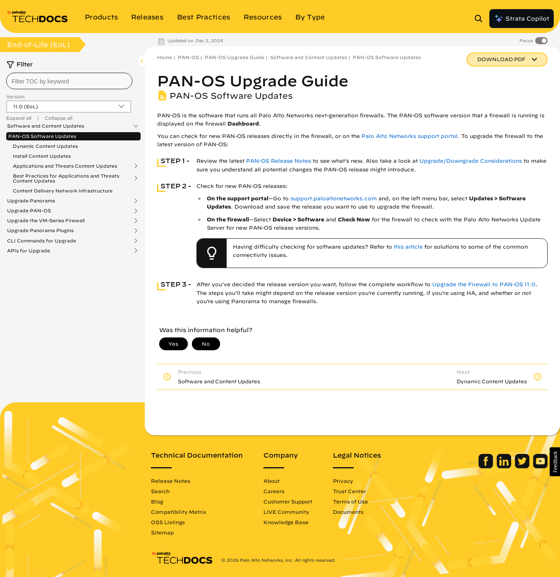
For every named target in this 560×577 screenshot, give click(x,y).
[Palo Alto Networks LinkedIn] (505, 466)
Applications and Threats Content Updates (65, 166)
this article (408, 247)
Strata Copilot (521, 19)
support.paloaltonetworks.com (333, 198)
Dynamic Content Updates (45, 146)
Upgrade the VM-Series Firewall (46, 220)
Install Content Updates (42, 156)
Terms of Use (350, 501)
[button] (555, 461)
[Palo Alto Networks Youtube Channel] (540, 466)
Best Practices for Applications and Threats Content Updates (66, 178)
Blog (157, 501)
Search (160, 491)
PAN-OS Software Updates (42, 136)
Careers (274, 491)
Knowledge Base (286, 522)
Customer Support (287, 501)
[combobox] (69, 81)
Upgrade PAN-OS (29, 210)
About (271, 481)
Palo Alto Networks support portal (409, 136)
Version (15, 96)
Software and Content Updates (45, 125)
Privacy (343, 481)
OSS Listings (168, 522)
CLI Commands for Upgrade (41, 240)
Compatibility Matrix (178, 512)
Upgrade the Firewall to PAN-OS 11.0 (484, 284)
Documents (348, 512)
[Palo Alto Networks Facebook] (487, 466)
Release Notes (170, 481)
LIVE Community (286, 512)
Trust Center (349, 491)
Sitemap (162, 532)
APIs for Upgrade (28, 250)
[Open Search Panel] (481, 18)
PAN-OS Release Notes (278, 161)
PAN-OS (188, 57)
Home (164, 57)
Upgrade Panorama (31, 200)
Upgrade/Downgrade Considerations (470, 161)
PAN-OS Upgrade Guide (234, 57)
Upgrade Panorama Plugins (40, 230)
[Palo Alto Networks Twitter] (523, 466)
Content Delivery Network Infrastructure (62, 190)
